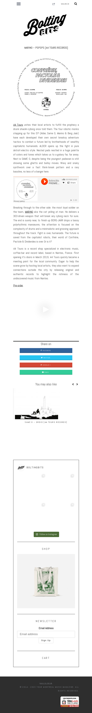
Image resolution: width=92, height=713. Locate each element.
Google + (45, 365)
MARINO (29, 212)
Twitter (45, 358)
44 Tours (18, 125)
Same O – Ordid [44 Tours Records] (46, 422)
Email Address (46, 628)
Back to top (46, 683)
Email (45, 372)
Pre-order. (18, 285)
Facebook (45, 350)
